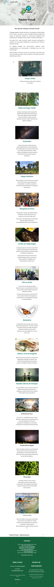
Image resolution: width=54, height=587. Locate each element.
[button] (1, 2)
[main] (27, 19)
